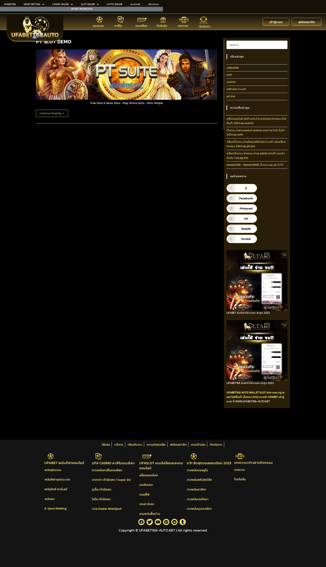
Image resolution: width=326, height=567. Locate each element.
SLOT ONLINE (90, 4)
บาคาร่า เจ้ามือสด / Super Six (111, 479)
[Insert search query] (257, 45)
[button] (34, 4)
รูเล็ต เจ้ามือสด (101, 489)
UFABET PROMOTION (82, 8)
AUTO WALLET (250, 392)
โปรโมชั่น (162, 25)
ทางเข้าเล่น (198, 444)
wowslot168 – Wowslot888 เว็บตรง (248, 165)
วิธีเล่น (106, 444)
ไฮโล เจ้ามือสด (101, 499)
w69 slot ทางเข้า (236, 89)
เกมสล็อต (141, 25)
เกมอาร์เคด (146, 503)
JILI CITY (278, 165)
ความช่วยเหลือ (156, 444)
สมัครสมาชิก (178, 444)
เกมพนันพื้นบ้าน (149, 513)
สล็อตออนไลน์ (148, 475)
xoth (229, 75)
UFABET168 (10, 4)
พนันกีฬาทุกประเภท (57, 479)
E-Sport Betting (55, 508)
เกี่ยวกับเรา (153, 4)
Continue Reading (54, 112)
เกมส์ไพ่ (144, 494)
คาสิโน (118, 25)
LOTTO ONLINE (114, 4)
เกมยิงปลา (146, 484)
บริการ (118, 444)
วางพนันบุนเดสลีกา (199, 508)
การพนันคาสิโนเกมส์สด (107, 470)
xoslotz (231, 82)
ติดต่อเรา (204, 26)
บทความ (183, 25)
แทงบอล (98, 25)
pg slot (244, 158)
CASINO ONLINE (62, 4)
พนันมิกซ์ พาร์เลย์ (55, 489)
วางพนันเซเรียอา (198, 499)
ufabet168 (233, 68)
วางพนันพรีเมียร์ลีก (199, 479)
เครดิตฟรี (135, 4)
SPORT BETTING (34, 4)
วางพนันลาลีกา (196, 489)
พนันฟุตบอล (52, 469)
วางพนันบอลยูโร (197, 470)
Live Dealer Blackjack (107, 508)
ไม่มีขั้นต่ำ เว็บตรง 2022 (245, 397)
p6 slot (231, 96)
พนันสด (49, 498)
